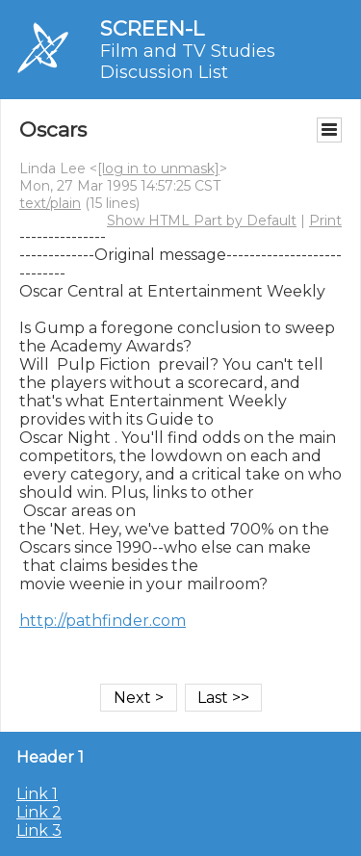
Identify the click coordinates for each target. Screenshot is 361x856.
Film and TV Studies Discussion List (187, 61)
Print (325, 220)
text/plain (50, 203)
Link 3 (39, 830)
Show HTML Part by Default (202, 220)
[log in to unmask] (158, 168)
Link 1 (37, 794)
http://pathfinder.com (102, 620)
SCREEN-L (152, 28)
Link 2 (39, 812)
